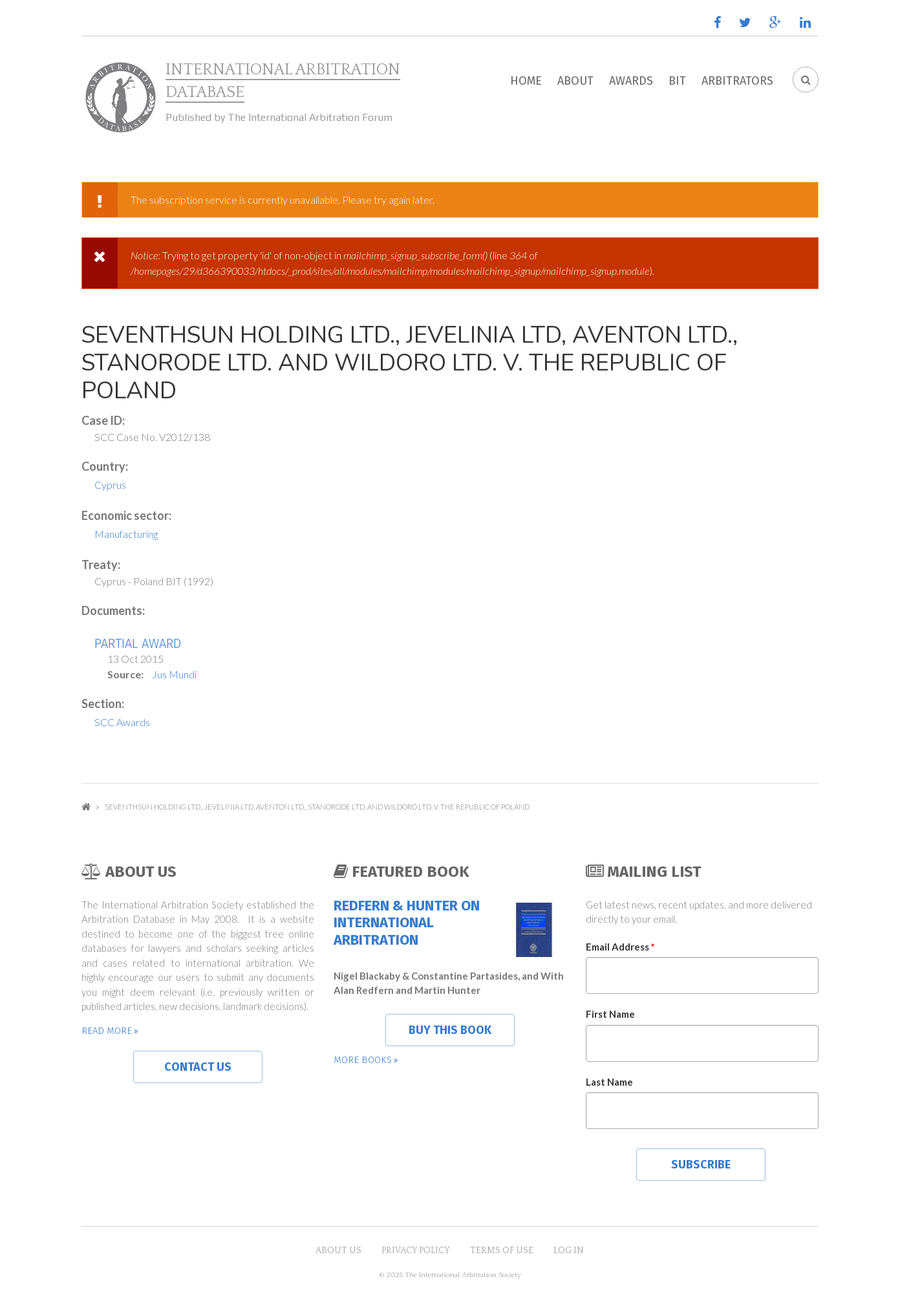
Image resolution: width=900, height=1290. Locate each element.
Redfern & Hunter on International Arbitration (407, 923)
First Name (610, 1014)
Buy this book (450, 1030)
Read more (106, 1031)
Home (526, 81)
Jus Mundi (174, 674)
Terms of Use (501, 1250)
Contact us (197, 1067)
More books (363, 1060)
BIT (677, 81)
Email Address (620, 946)
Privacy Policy (415, 1250)
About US (338, 1250)
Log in (568, 1250)
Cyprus (110, 484)
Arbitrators (737, 81)
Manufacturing (126, 534)
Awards (631, 81)
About (575, 81)
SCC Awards (122, 722)
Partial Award (137, 643)
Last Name (609, 1082)
